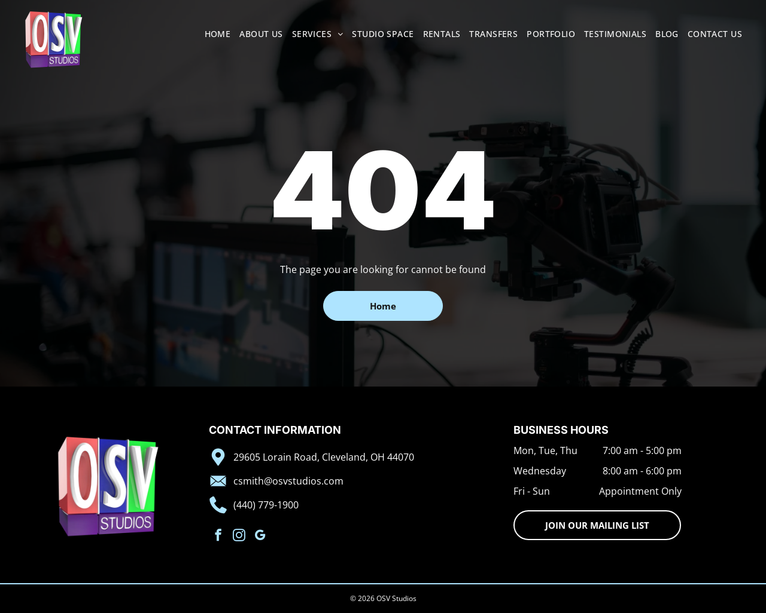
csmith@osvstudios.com (288, 481)
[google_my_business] (260, 536)
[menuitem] (213, 33)
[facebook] (218, 536)
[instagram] (239, 536)
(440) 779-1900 (266, 504)
